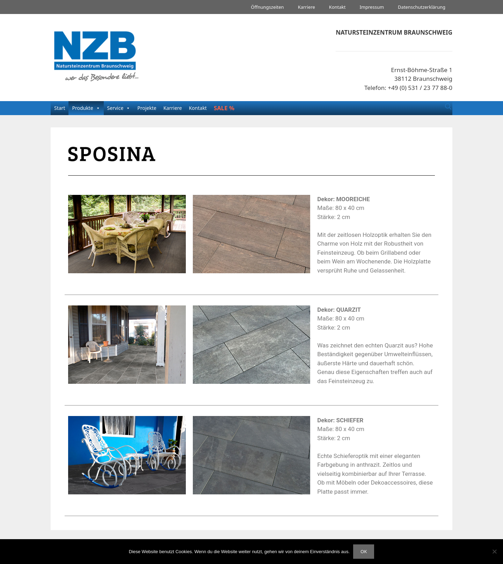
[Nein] (494, 551)
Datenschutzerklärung (421, 7)
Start (59, 108)
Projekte (146, 108)
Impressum (371, 7)
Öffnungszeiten (267, 7)
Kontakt (337, 7)
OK (363, 551)
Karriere (306, 7)
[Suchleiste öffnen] (448, 106)
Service (115, 108)
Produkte (82, 108)
